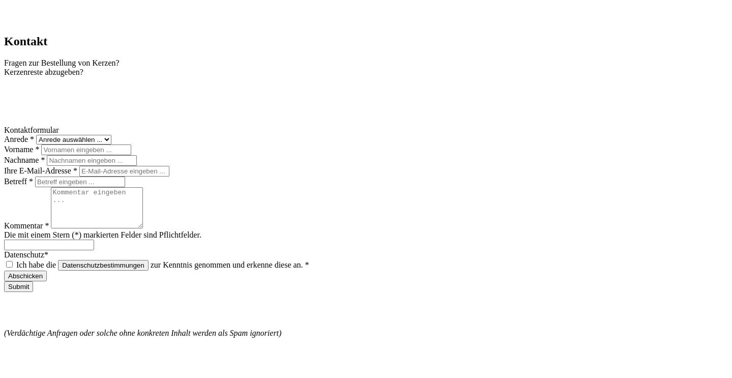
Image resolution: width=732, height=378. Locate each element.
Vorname (22, 149)
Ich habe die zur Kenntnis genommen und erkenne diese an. (162, 272)
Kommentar (27, 233)
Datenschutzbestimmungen (103, 273)
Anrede (20, 139)
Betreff (19, 181)
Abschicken (25, 283)
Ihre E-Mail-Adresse (41, 170)
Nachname (25, 160)
